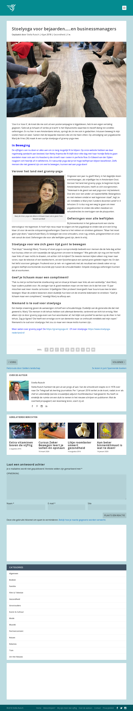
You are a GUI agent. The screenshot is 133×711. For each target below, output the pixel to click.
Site (89, 503)
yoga (64, 160)
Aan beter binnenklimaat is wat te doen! (109, 445)
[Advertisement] (66, 543)
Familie (12, 586)
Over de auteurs (85, 708)
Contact (97, 708)
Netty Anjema (56, 153)
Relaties (12, 644)
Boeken (12, 580)
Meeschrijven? (49, 708)
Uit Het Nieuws (16, 656)
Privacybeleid (108, 708)
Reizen (12, 637)
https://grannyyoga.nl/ (57, 329)
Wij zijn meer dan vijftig (67, 708)
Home (38, 708)
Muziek (12, 624)
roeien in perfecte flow (76, 157)
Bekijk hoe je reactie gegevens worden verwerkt (82, 519)
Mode (11, 618)
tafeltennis (43, 160)
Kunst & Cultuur (16, 612)
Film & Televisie (16, 592)
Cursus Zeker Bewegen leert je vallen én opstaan (52, 445)
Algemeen (13, 573)
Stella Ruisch (33, 34)
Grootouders (15, 605)
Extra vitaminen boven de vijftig (21, 444)
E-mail (51, 503)
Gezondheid (59, 34)
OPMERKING (13, 473)
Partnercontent (16, 631)
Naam (10, 503)
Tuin (11, 650)
